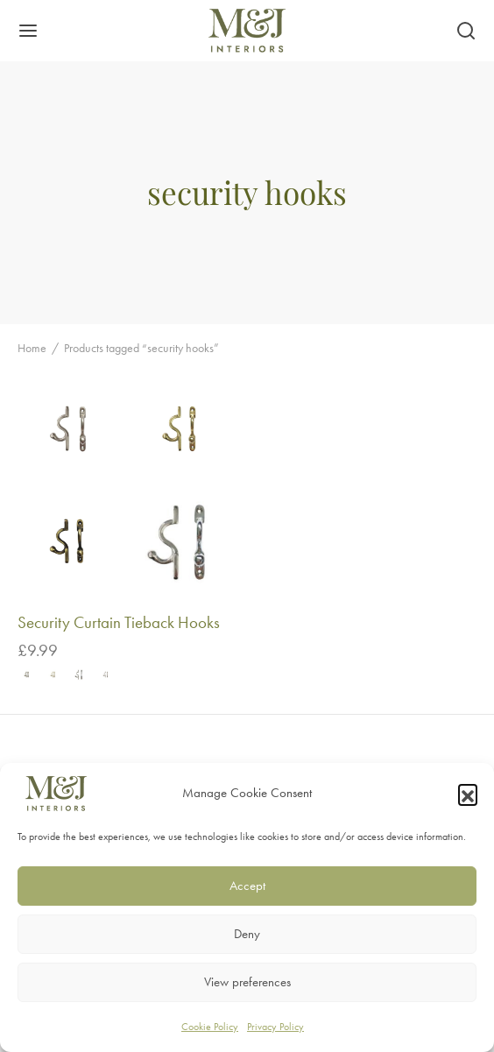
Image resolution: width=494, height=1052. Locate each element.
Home (32, 348)
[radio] (27, 674)
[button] (467, 793)
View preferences (247, 982)
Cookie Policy (209, 1026)
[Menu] (28, 30)
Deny (247, 934)
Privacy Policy (275, 1026)
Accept (247, 885)
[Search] (465, 30)
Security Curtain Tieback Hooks (119, 622)
